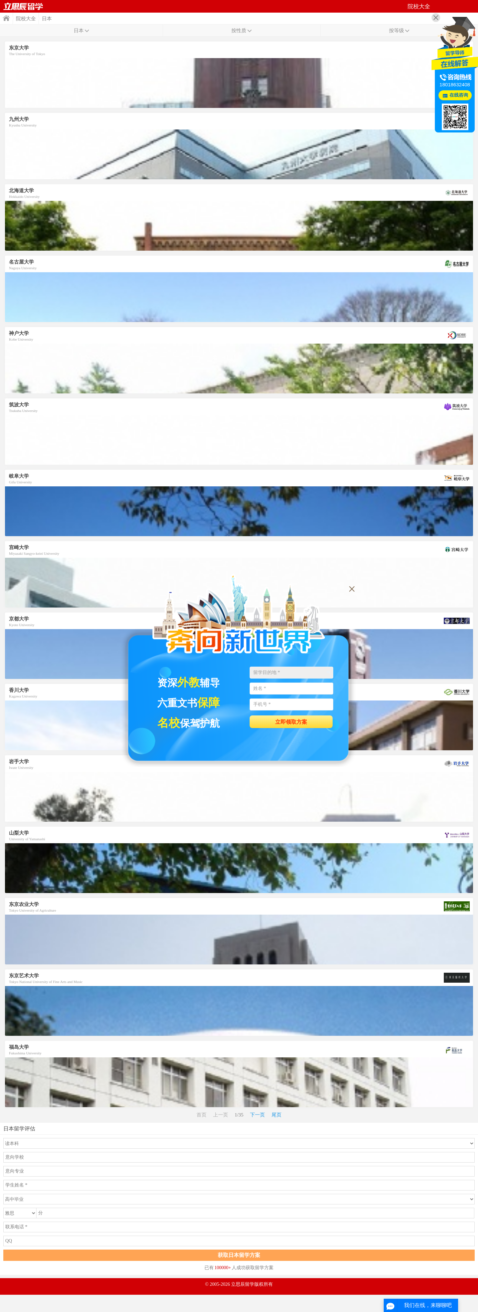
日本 (47, 18)
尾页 (276, 1114)
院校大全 (26, 18)
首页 (23, 6)
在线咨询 (458, 95)
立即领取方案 (291, 722)
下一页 (257, 1114)
